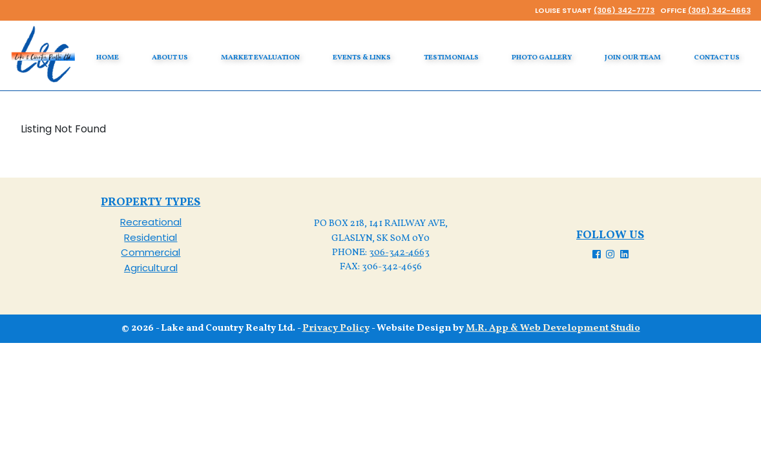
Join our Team (633, 57)
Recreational (151, 222)
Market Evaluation (260, 57)
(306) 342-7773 (624, 10)
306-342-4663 (399, 253)
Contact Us (717, 57)
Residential (150, 237)
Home (107, 57)
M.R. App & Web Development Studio (553, 328)
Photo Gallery (542, 57)
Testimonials (451, 57)
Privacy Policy (336, 328)
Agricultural (151, 267)
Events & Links (362, 57)
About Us (170, 57)
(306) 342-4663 (719, 10)
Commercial (150, 252)
